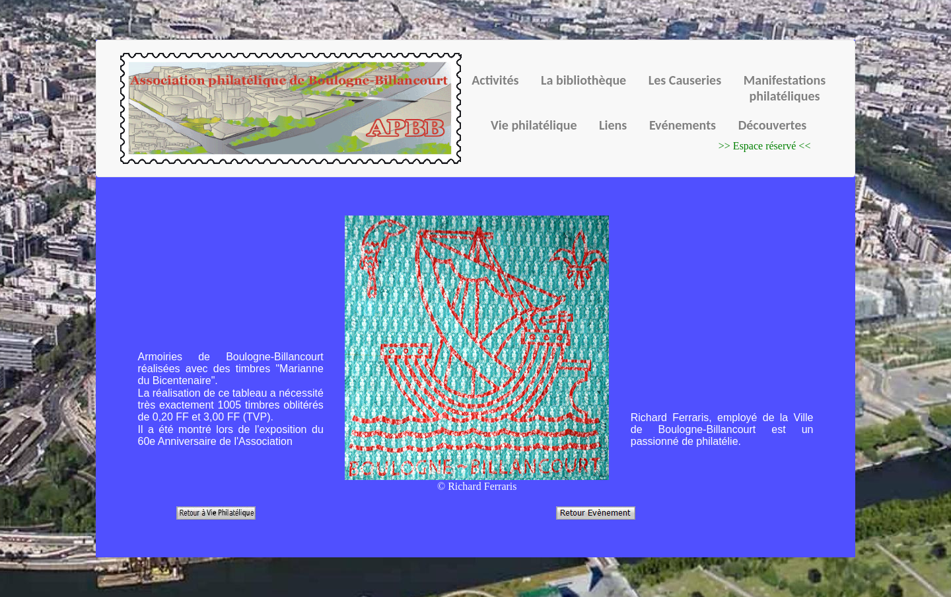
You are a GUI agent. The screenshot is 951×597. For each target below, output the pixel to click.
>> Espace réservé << (765, 145)
